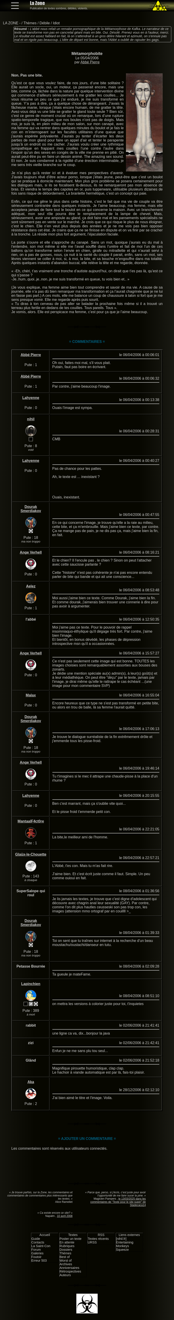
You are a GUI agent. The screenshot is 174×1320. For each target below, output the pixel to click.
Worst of (66, 1260)
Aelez (31, 586)
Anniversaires (69, 1268)
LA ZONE (10, 23)
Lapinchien (30, 984)
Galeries (37, 1253)
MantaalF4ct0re (31, 821)
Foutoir (36, 1257)
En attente (67, 1242)
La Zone (37, 3)
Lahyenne (30, 398)
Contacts (37, 1242)
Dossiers (66, 1249)
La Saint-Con (40, 1246)
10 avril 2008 (64, 1216)
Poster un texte (71, 1239)
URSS (92, 1242)
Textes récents (98, 1239)
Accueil (44, 1235)
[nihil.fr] (121, 1239)
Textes (73, 1235)
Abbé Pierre (90, 62)
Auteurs (65, 1275)
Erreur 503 (39, 1260)
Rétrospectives (70, 1271)
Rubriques (67, 1246)
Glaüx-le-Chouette (30, 854)
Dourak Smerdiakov (30, 509)
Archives (66, 1264)
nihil (30, 419)
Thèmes (29, 23)
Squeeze (122, 1249)
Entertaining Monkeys (124, 1244)
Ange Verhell (31, 552)
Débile (45, 23)
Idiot (56, 23)
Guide (35, 1239)
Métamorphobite (87, 53)
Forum (36, 1249)
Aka (30, 1082)
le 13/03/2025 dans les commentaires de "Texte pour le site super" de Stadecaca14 (118, 1202)
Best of (65, 1257)
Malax (31, 695)
